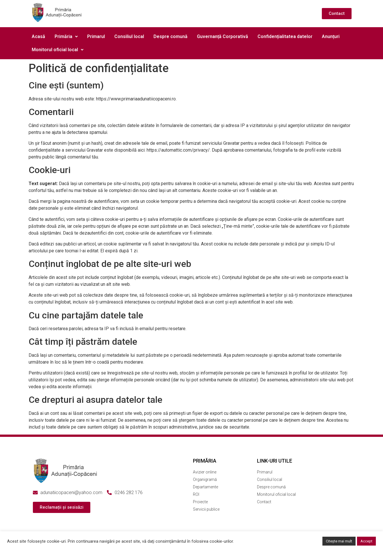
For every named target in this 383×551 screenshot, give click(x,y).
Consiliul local (129, 36)
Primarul (96, 36)
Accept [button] (366, 541)
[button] (66, 36)
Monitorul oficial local (57, 49)
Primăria (66, 36)
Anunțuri (331, 36)
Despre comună (170, 36)
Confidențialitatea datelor (285, 36)
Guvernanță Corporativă (222, 36)
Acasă (38, 36)
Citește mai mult (339, 541)
